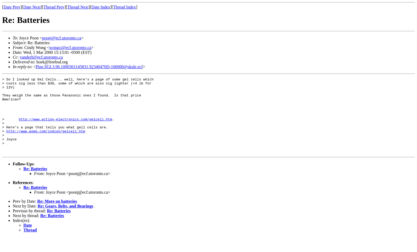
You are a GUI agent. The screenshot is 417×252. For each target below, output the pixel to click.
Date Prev (11, 7)
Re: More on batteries (57, 216)
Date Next (32, 7)
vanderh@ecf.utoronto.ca (41, 57)
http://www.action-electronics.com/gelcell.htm (65, 127)
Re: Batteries (35, 184)
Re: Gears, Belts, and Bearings (65, 221)
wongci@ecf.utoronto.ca (70, 47)
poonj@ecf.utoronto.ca (61, 38)
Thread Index (124, 7)
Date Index (100, 7)
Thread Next (78, 7)
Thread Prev (53, 7)
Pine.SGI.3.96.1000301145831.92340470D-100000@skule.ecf (89, 66)
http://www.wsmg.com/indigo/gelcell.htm (45, 142)
